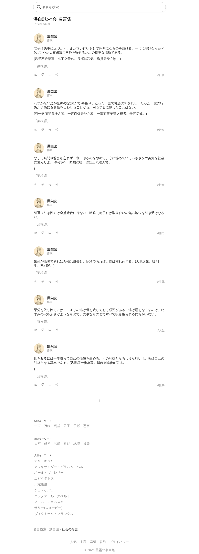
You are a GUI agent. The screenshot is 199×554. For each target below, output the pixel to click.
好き (47, 443)
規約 (103, 542)
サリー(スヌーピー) (48, 508)
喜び (67, 443)
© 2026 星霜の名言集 (99, 550)
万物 (47, 426)
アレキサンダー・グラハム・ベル (58, 467)
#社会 (161, 75)
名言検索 (39, 529)
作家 (50, 40)
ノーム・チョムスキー (50, 502)
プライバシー (119, 542)
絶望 (76, 443)
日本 (37, 443)
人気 (73, 542)
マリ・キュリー (45, 461)
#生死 (161, 281)
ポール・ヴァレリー (49, 472)
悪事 (86, 426)
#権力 (161, 233)
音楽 (86, 443)
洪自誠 (52, 36)
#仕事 (161, 385)
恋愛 (57, 443)
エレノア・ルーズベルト (52, 496)
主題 (83, 542)
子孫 (76, 426)
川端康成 (40, 484)
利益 (57, 426)
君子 (67, 426)
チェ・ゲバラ (44, 490)
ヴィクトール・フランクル (53, 513)
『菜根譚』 (42, 66)
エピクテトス (44, 478)
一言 (37, 426)
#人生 (161, 330)
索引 (93, 542)
